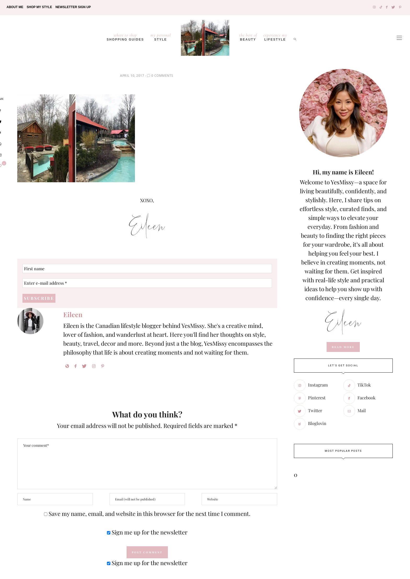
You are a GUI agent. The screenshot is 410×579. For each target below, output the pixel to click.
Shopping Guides (125, 36)
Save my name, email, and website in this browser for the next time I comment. (149, 514)
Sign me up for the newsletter (147, 532)
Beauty (248, 36)
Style (160, 36)
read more (343, 347)
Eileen (72, 314)
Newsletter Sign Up (73, 7)
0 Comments (162, 75)
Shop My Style (39, 7)
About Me (15, 7)
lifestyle (275, 36)
